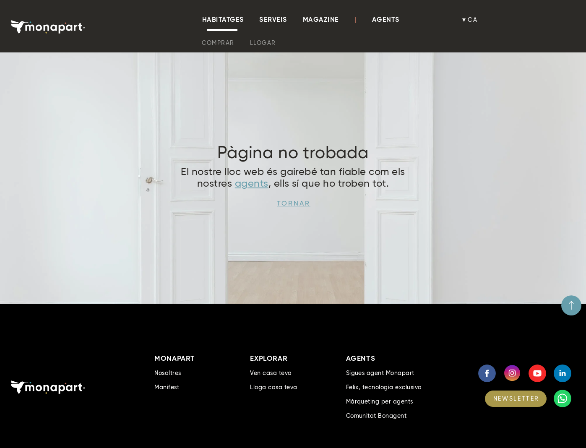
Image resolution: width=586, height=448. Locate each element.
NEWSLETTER (516, 398)
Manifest (166, 387)
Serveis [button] (273, 19)
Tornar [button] (293, 203)
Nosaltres (167, 373)
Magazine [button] (321, 19)
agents (251, 183)
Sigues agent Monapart (380, 373)
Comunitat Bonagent (376, 415)
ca (473, 19)
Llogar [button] (263, 43)
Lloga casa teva (273, 387)
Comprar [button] (218, 43)
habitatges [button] (223, 19)
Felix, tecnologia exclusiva (384, 387)
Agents (386, 19)
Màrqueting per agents (379, 401)
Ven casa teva (271, 373)
